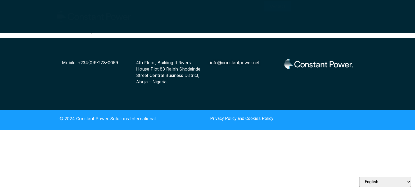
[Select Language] (385, 182)
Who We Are (156, 8)
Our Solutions (157, 14)
